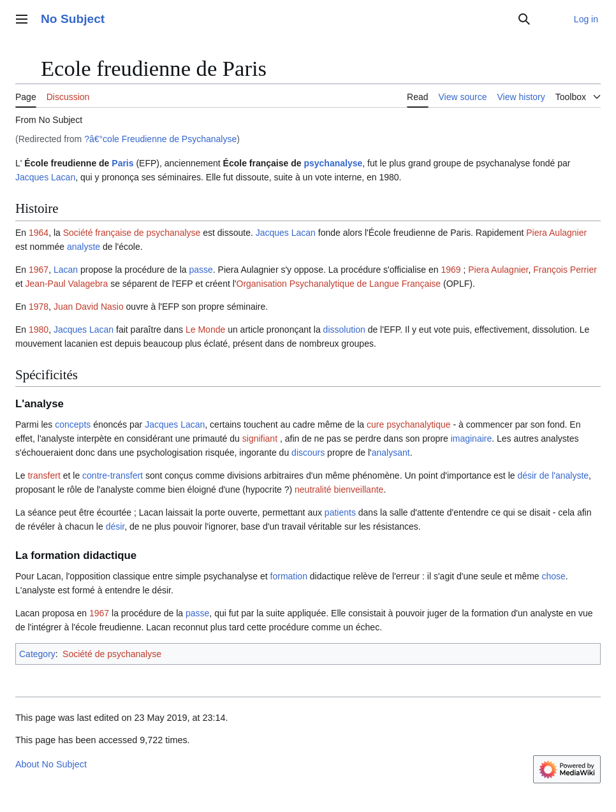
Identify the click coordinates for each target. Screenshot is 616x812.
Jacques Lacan (45, 177)
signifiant (259, 438)
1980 (38, 329)
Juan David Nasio (89, 306)
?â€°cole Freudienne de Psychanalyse (160, 139)
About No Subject (51, 764)
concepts (73, 424)
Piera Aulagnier (556, 233)
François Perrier (565, 270)
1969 (450, 270)
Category (37, 654)
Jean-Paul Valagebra (67, 284)
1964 (38, 233)
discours (308, 452)
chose (554, 576)
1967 (38, 270)
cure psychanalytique (409, 424)
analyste (83, 247)
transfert (43, 475)
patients (340, 512)
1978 (38, 306)
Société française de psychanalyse (132, 233)
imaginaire (471, 438)
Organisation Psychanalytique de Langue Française (339, 284)
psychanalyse (333, 163)
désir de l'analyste (553, 475)
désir (115, 526)
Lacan (66, 270)
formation (288, 576)
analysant (391, 452)
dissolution (344, 329)
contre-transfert (112, 475)
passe (200, 270)
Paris (122, 163)
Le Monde (205, 329)
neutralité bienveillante (339, 489)
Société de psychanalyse (111, 654)
